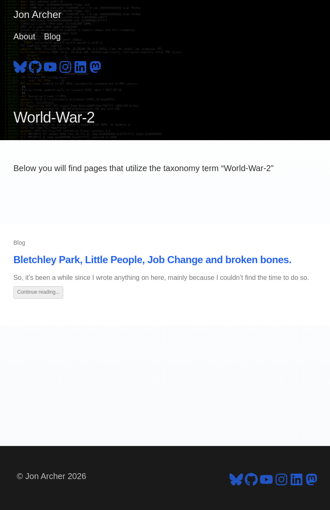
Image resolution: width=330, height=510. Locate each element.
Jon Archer (37, 14)
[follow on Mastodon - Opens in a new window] (95, 66)
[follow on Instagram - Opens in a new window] (65, 66)
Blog (52, 36)
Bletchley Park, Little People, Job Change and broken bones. (152, 259)
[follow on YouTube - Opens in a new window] (50, 66)
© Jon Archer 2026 (51, 476)
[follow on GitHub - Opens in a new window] (35, 66)
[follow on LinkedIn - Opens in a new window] (80, 66)
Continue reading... (38, 292)
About (24, 36)
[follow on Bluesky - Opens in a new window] (20, 66)
